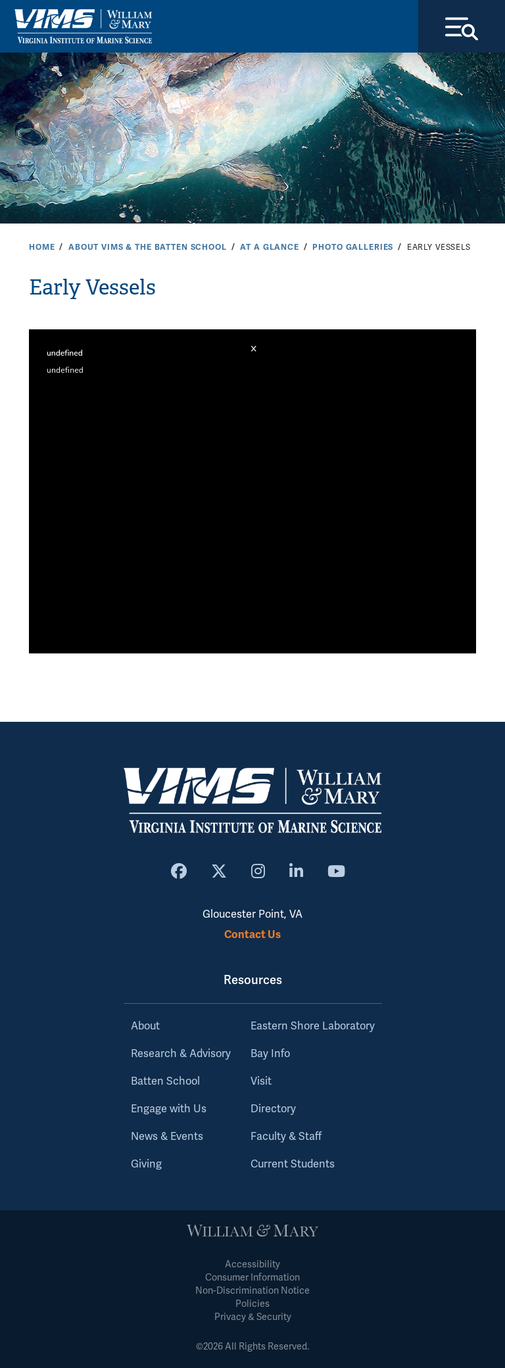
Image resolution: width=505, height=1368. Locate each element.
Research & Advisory (181, 1053)
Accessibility (252, 1264)
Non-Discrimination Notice (252, 1290)
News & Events (167, 1136)
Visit (261, 1081)
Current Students (293, 1164)
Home (42, 247)
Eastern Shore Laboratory (313, 1026)
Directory (273, 1109)
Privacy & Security (252, 1317)
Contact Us (252, 934)
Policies (252, 1303)
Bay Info (270, 1053)
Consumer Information (252, 1277)
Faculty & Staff (286, 1136)
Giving (146, 1164)
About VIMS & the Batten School (147, 247)
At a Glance (269, 247)
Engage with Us (168, 1109)
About (145, 1026)
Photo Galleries (352, 247)
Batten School (165, 1081)
